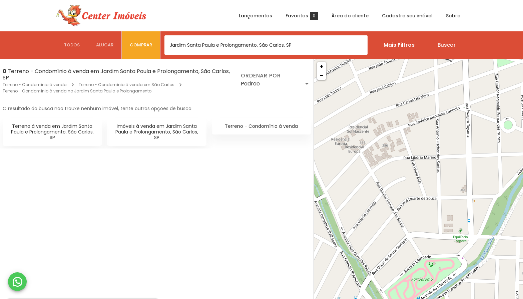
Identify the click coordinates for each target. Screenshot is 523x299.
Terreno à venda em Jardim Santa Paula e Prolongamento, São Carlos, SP (52, 132)
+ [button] (322, 66)
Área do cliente (350, 15)
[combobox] (266, 45)
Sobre (453, 15)
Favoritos (302, 16)
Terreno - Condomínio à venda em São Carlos (126, 84)
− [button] (321, 75)
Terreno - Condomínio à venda (35, 84)
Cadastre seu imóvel (407, 15)
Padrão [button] (250, 83)
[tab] (72, 45)
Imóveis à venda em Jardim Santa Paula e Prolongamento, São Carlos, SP (156, 132)
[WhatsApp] (17, 281)
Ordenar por (261, 75)
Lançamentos (255, 15)
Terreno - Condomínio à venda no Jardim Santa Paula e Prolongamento (77, 91)
